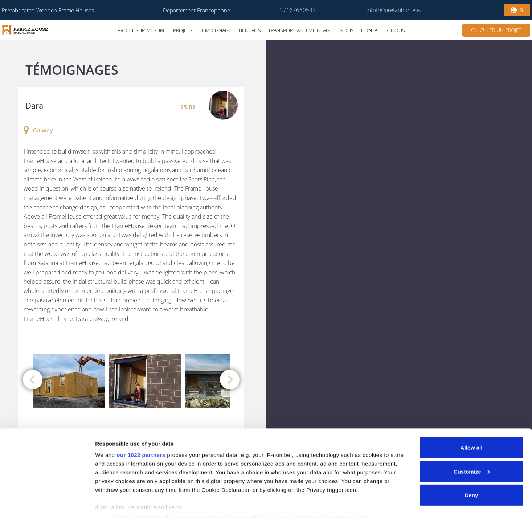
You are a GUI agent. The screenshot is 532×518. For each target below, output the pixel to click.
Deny (471, 464)
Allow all (472, 416)
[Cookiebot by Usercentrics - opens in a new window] (47, 503)
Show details (112, 504)
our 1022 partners (140, 423)
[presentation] (32, 379)
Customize (472, 440)
